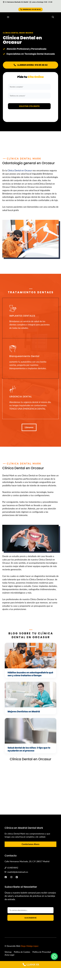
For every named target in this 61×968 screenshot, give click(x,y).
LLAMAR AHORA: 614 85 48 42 (30, 65)
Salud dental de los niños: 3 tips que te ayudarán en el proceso (29, 749)
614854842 (12, 867)
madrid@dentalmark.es (17, 872)
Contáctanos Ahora (30, 844)
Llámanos (29, 427)
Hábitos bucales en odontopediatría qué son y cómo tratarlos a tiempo (30, 674)
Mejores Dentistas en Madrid (24, 711)
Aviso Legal (9, 955)
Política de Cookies (22, 952)
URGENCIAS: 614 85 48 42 (30, 9)
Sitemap (8, 952)
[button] (53, 17)
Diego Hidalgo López (29, 946)
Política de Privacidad (41, 952)
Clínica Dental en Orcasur (19, 170)
